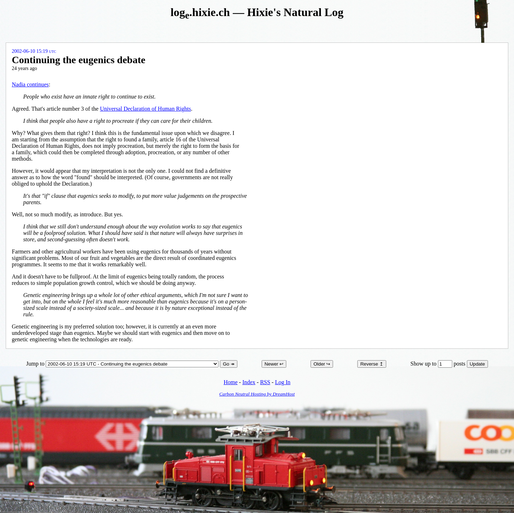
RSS (265, 382)
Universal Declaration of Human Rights (145, 109)
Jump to (123, 364)
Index (248, 382)
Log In (282, 382)
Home (230, 382)
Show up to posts (438, 364)
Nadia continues (30, 84)
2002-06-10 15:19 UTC (34, 51)
